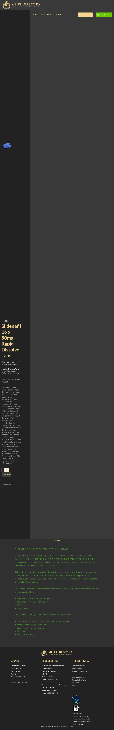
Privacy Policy (77, 668)
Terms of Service (78, 666)
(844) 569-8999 (22, 683)
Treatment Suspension (81, 716)
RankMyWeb (69, 726)
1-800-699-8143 (52, 693)
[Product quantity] (6, 470)
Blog (73, 685)
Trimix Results (78, 724)
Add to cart (6, 474)
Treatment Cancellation (82, 719)
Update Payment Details (82, 721)
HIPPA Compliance (79, 671)
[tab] (57, 540)
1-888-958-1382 (52, 679)
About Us (75, 683)
